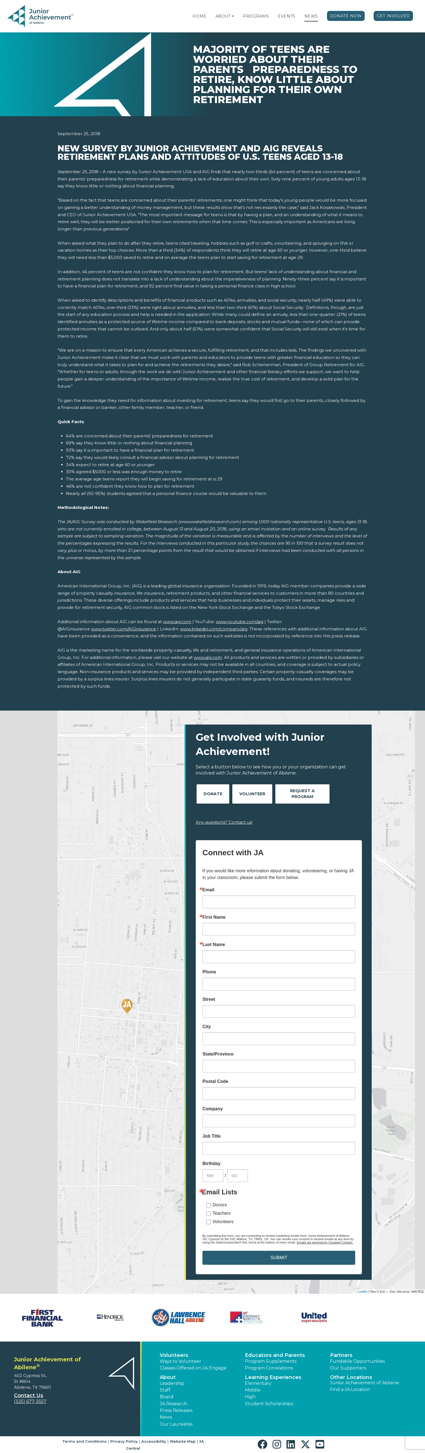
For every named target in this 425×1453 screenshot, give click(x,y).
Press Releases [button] (176, 1410)
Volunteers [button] (174, 1355)
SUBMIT (278, 1257)
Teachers (221, 1213)
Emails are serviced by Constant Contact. (325, 1242)
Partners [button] (341, 1355)
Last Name (213, 944)
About (223, 16)
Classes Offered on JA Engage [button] (193, 1368)
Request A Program (302, 793)
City (206, 1027)
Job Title (211, 1136)
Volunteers (223, 1221)
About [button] (168, 1377)
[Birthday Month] (212, 1175)
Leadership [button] (172, 1383)
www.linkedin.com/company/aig (213, 629)
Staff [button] (165, 1390)
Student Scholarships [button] (269, 1403)
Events (286, 16)
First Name (214, 917)
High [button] (250, 1396)
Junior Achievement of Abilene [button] (364, 1382)
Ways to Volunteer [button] (180, 1361)
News (311, 16)
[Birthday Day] (237, 1175)
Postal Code (215, 1081)
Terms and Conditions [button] (84, 1441)
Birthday (211, 1163)
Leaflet (362, 1291)
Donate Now (346, 15)
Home (199, 16)
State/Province (217, 1054)
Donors (219, 1204)
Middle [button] (252, 1390)
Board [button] (166, 1396)
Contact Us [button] (28, 1395)
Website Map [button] (182, 1441)
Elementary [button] (258, 1383)
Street (208, 999)
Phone (209, 972)
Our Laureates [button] (176, 1424)
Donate (213, 793)
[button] (233, 16)
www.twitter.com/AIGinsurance (123, 629)
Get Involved (393, 15)
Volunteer (252, 793)
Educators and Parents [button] (275, 1355)
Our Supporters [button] (348, 1368)
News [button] (166, 1417)
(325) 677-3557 (30, 1401)
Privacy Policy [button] (124, 1441)
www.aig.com (177, 621)
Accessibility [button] (153, 1441)
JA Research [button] (173, 1403)
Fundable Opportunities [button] (357, 1361)
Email (208, 890)
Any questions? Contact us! (224, 822)
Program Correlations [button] (269, 1368)
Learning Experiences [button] (273, 1377)
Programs (256, 16)
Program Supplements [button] (271, 1361)
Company (212, 1109)
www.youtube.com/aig (239, 621)
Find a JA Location (350, 1389)
